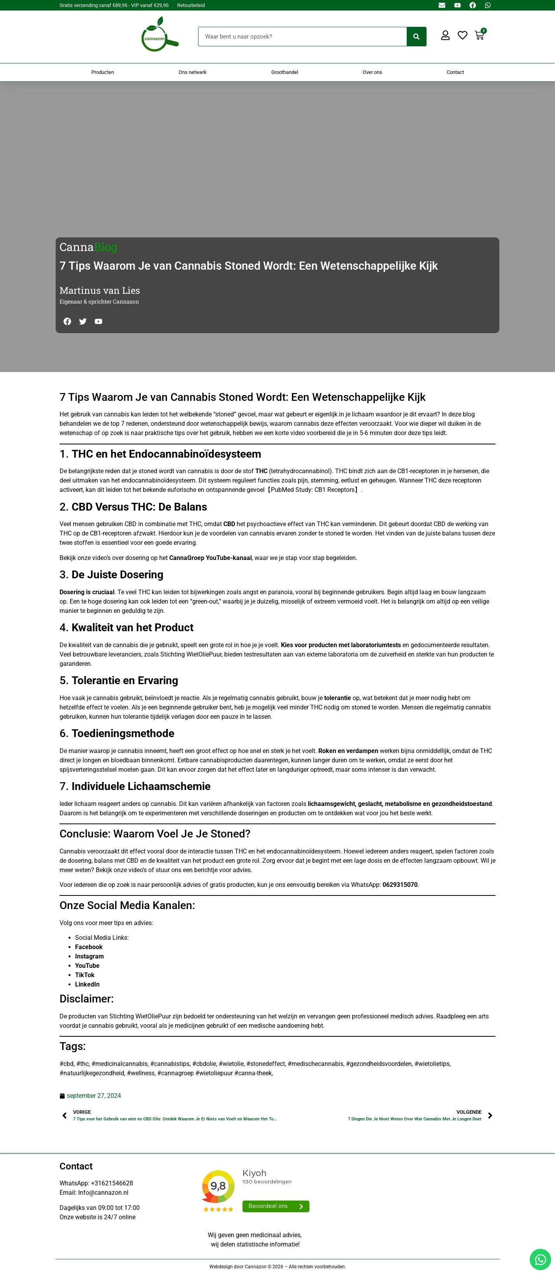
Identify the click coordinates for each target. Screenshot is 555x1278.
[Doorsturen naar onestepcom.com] (277, 639)
